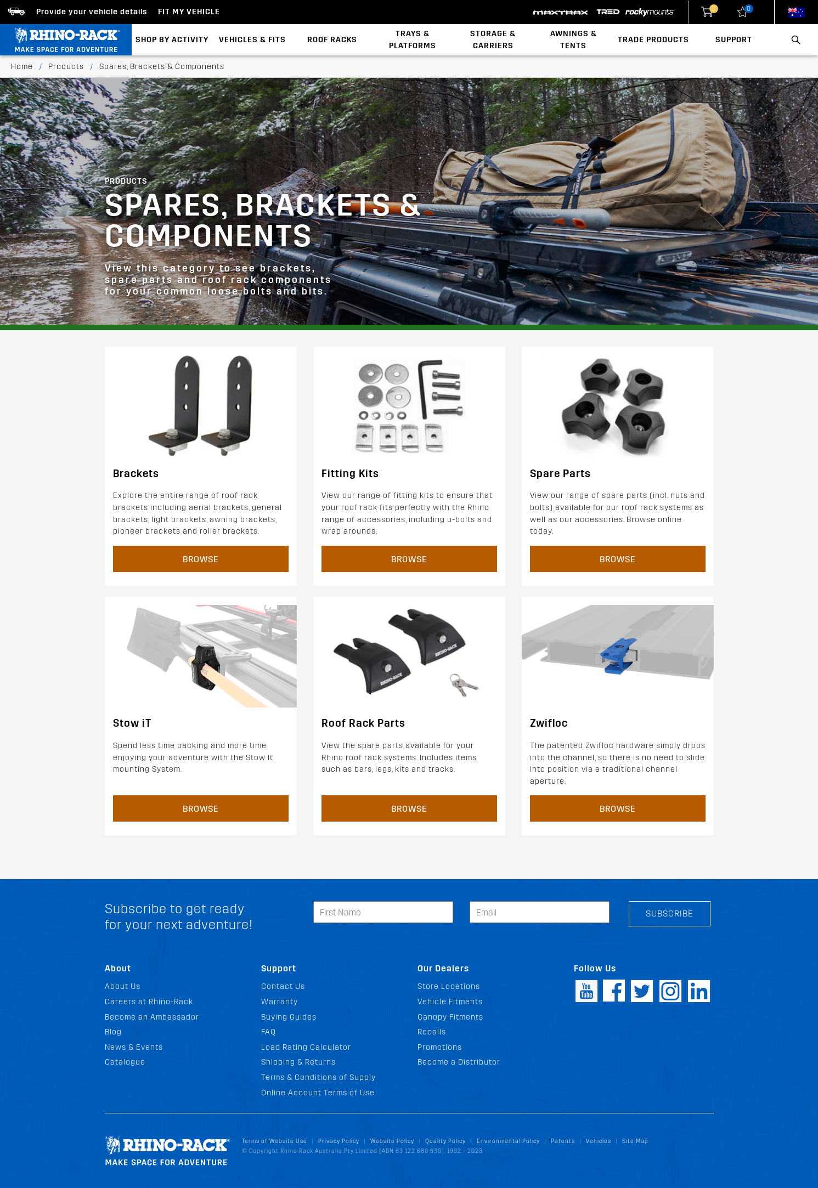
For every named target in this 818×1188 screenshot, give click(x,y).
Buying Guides (289, 1017)
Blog (113, 1032)
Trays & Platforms (412, 39)
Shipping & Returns (298, 1062)
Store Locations (449, 986)
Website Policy (392, 1141)
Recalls (432, 1032)
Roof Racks (332, 39)
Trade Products (653, 39)
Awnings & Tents (573, 39)
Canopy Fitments (450, 1017)
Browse (201, 559)
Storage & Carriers (493, 39)
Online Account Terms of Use (318, 1093)
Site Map (635, 1141)
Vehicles (598, 1141)
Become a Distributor (459, 1062)
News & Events (134, 1047)
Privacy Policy (338, 1141)
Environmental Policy (508, 1141)
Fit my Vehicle (189, 11)
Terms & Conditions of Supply (318, 1077)
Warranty (279, 1001)
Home (22, 66)
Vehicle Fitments (450, 1001)
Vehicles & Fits (252, 39)
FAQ (268, 1032)
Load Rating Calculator (306, 1047)
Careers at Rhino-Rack (149, 1001)
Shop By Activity (172, 39)
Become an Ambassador (152, 1017)
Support (733, 39)
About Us (122, 986)
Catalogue (125, 1062)
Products (66, 66)
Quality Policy (445, 1141)
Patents (563, 1141)
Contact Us (283, 986)
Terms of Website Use (274, 1141)
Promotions (440, 1047)
